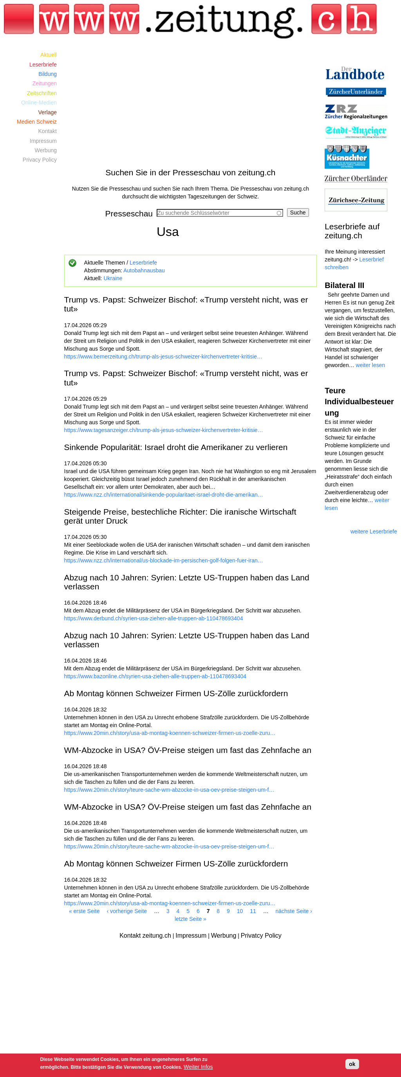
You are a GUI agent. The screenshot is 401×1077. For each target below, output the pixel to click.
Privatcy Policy (261, 935)
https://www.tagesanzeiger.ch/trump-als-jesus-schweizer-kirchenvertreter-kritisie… (163, 430)
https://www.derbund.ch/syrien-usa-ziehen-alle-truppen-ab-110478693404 (153, 618)
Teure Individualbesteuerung (359, 401)
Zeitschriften (42, 93)
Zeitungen (45, 83)
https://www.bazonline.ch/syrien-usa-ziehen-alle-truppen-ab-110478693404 (155, 676)
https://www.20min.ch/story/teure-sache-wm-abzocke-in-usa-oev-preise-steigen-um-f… (169, 790)
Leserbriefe (143, 262)
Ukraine (112, 278)
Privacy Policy (40, 160)
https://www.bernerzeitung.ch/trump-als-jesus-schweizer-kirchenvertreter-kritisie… (163, 356)
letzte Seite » (190, 919)
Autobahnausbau (144, 270)
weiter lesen (370, 365)
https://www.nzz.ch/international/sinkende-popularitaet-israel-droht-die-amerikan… (163, 495)
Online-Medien (39, 102)
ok (352, 1064)
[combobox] (220, 213)
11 (253, 911)
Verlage (47, 112)
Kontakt (47, 131)
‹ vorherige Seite (127, 911)
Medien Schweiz (37, 122)
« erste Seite (84, 911)
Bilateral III (344, 285)
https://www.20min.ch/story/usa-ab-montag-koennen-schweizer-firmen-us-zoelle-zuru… (170, 733)
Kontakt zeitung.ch (145, 935)
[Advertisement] (190, 105)
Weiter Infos (198, 1067)
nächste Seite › (294, 911)
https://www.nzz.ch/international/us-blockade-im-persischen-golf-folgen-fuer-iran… (163, 560)
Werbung (45, 150)
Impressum (43, 141)
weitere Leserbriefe (373, 531)
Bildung (47, 74)
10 (240, 911)
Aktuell (48, 55)
